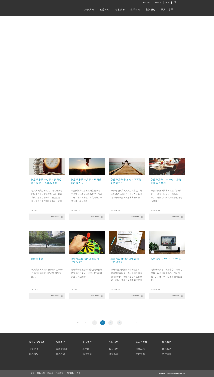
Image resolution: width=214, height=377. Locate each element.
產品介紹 (105, 9)
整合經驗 (60, 354)
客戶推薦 (140, 354)
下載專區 (157, 3)
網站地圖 (41, 373)
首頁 (32, 373)
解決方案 (89, 9)
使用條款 (70, 373)
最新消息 (150, 9)
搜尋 (79, 373)
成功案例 (87, 354)
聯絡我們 (146, 3)
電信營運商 (61, 349)
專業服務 (120, 9)
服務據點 (33, 354)
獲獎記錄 (140, 349)
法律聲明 (60, 373)
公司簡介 (33, 349)
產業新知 (135, 9)
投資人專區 (167, 9)
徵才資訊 (167, 354)
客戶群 (85, 349)
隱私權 (50, 373)
